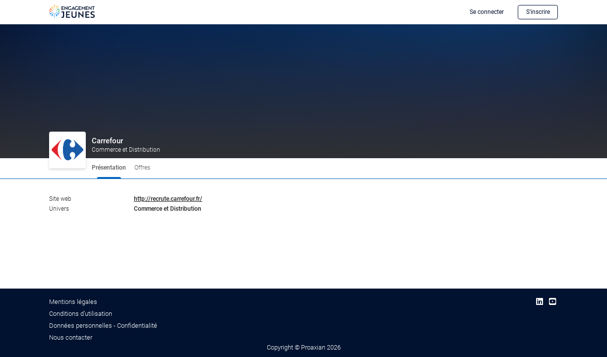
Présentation (109, 167)
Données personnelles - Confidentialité (103, 325)
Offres (142, 167)
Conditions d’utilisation (80, 313)
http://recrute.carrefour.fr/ (168, 198)
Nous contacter (70, 337)
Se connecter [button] (487, 11)
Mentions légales (73, 301)
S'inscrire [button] (538, 11)
